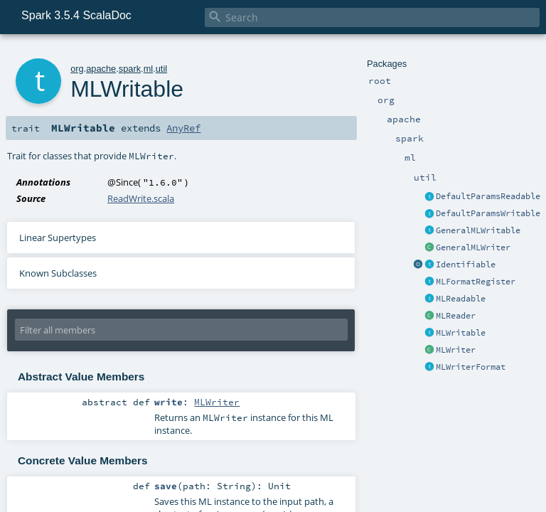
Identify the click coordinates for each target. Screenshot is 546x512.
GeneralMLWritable (478, 230)
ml (149, 68)
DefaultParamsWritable (488, 213)
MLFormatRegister (475, 282)
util (161, 68)
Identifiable (466, 265)
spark (130, 68)
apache (101, 68)
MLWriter (456, 350)
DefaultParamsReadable (488, 196)
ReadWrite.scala (140, 198)
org (77, 68)
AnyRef (183, 128)
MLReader (456, 316)
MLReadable (461, 299)
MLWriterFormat (470, 367)
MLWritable (461, 333)
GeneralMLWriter (473, 247)
